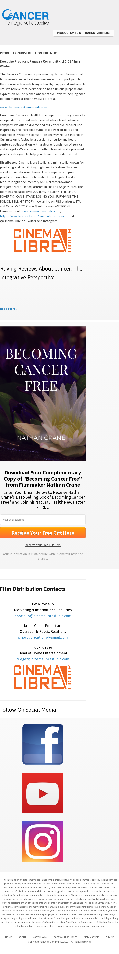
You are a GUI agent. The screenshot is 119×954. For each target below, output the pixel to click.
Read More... (9, 308)
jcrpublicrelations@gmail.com (43, 637)
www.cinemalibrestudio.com (40, 211)
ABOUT (22, 937)
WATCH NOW (40, 937)
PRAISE (110, 937)
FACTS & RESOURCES (65, 937)
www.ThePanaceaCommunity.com (23, 107)
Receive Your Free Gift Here (43, 545)
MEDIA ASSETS (91, 937)
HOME (8, 937)
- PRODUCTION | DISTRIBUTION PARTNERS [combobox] (83, 33)
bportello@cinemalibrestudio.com (42, 616)
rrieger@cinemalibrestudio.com (42, 659)
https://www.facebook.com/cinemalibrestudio (32, 216)
